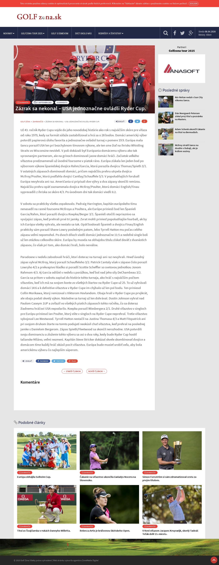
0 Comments (62, 102)
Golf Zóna (25, 121)
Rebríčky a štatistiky (110, 33)
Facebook (43, 361)
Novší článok (96, 371)
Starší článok (72, 371)
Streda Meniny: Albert (207, 33)
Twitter (58, 361)
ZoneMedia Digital (90, 560)
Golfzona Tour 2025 (32, 33)
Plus (72, 361)
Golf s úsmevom (59, 33)
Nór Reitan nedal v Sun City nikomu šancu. (189, 99)
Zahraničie (23, 102)
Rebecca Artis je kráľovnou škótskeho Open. (105, 530)
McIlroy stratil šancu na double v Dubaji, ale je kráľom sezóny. (186, 148)
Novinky (8, 33)
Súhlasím (193, 4)
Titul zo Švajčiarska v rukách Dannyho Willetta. (43, 530)
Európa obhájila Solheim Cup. (34, 476)
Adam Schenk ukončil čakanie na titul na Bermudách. (190, 131)
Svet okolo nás (83, 33)
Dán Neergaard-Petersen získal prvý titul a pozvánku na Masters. (189, 116)
